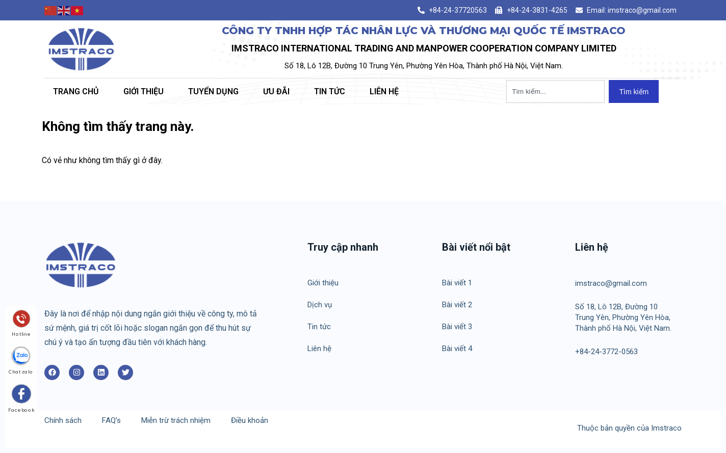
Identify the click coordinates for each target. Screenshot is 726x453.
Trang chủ (76, 91)
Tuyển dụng (213, 91)
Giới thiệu (143, 91)
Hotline (21, 333)
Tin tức (329, 91)
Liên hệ (384, 91)
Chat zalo (21, 371)
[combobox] (555, 91)
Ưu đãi (276, 91)
